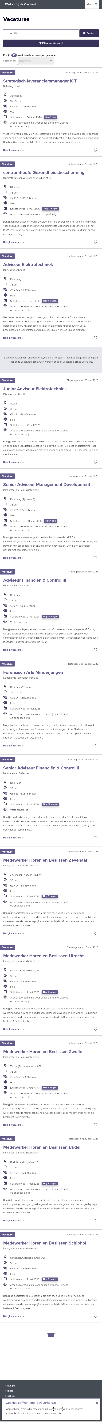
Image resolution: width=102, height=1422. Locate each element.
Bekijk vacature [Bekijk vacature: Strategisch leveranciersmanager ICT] (12, 150)
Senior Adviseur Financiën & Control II (41, 768)
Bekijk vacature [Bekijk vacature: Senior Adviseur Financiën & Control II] (12, 837)
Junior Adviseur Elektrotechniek (35, 388)
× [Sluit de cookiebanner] (97, 1403)
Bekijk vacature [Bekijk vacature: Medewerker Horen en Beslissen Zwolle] (12, 1125)
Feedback (10, 1396)
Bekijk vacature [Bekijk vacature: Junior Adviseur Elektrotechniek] (12, 462)
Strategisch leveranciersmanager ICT (40, 81)
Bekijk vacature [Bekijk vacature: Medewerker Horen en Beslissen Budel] (12, 1220)
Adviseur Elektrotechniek (28, 264)
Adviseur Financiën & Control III (34, 580)
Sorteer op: (9, 60)
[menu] (92, 4)
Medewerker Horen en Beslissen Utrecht (43, 955)
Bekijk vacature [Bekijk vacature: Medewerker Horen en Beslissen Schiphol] (12, 1316)
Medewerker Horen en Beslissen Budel (41, 1147)
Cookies (9, 1390)
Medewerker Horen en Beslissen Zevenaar (45, 860)
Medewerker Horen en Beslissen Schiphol (44, 1243)
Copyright (10, 1385)
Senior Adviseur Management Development (46, 484)
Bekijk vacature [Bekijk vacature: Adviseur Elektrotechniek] (12, 338)
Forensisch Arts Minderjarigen (33, 672)
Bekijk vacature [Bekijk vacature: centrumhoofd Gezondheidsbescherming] (12, 242)
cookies (58, 1409)
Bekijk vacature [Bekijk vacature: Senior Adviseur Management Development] (12, 558)
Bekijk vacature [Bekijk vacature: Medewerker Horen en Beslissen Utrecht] (12, 1029)
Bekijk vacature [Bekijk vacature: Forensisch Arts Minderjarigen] (12, 745)
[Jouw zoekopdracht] (41, 33)
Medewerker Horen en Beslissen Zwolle (42, 1051)
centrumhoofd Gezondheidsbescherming (44, 172)
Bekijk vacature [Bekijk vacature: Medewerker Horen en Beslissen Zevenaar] (12, 933)
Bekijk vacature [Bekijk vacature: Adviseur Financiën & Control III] (12, 650)
